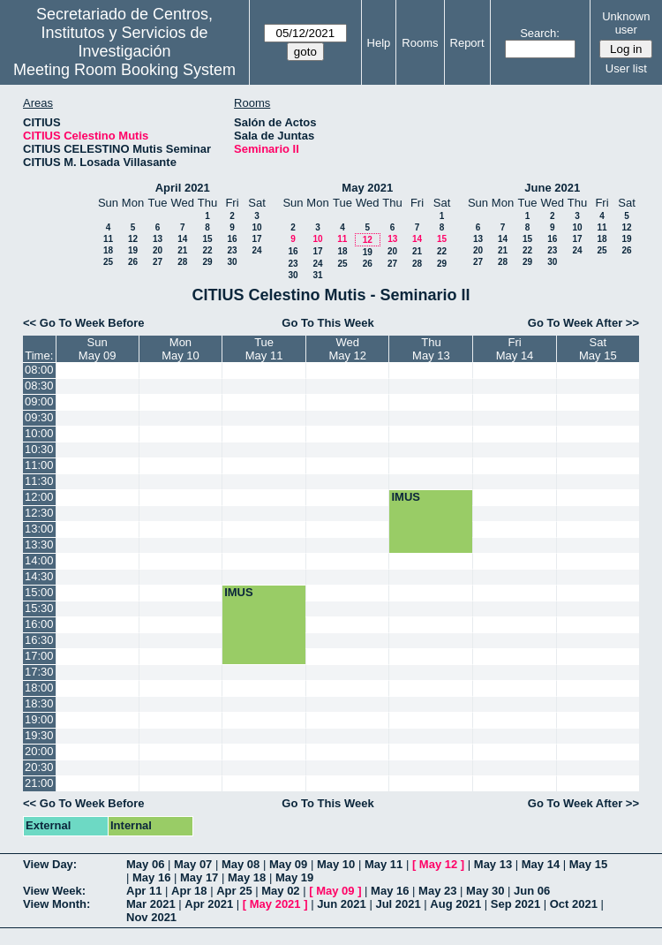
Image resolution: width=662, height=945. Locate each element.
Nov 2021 (151, 917)
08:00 (39, 369)
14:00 (39, 560)
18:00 (39, 687)
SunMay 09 (98, 349)
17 (256, 239)
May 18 (247, 877)
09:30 (39, 417)
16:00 (39, 624)
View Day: (50, 864)
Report (467, 42)
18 (108, 250)
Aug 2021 (455, 904)
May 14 (541, 864)
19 (133, 250)
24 (256, 250)
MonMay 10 (180, 349)
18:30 (39, 703)
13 (157, 239)
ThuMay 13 (431, 349)
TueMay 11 (264, 349)
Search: (540, 33)
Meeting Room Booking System (124, 70)
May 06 (145, 864)
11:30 (39, 481)
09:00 (39, 401)
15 (207, 239)
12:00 (39, 496)
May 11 (383, 864)
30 (232, 262)
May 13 (493, 864)
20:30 (39, 767)
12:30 (39, 512)
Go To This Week (327, 322)
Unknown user (626, 23)
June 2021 (552, 187)
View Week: (54, 890)
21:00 (39, 783)
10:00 (39, 433)
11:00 (39, 465)
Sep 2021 (515, 904)
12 (133, 239)
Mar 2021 (151, 904)
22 (207, 250)
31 (317, 275)
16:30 (39, 639)
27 (157, 262)
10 (256, 227)
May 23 (437, 890)
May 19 (294, 877)
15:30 (39, 608)
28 (182, 262)
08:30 (39, 385)
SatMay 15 (598, 349)
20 (157, 250)
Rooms (420, 42)
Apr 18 (189, 890)
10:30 (39, 449)
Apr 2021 (208, 904)
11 (108, 239)
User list (626, 68)
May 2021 (367, 187)
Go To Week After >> (583, 322)
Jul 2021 (397, 904)
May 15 (588, 864)
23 (232, 250)
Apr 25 (234, 890)
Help (379, 42)
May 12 (438, 864)
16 (232, 239)
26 (133, 262)
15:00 (39, 592)
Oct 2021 (574, 904)
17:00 (39, 655)
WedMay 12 (347, 349)
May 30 (485, 890)
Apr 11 (144, 890)
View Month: (56, 904)
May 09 (288, 864)
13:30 (39, 544)
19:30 (39, 735)
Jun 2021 (341, 904)
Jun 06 (532, 890)
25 (108, 262)
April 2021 (182, 187)
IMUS (405, 496)
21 (182, 250)
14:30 (39, 576)
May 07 (193, 864)
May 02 (280, 890)
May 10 (336, 864)
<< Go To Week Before (84, 322)
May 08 (241, 864)
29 (207, 262)
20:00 (39, 751)
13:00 (39, 528)
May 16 (151, 877)
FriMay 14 (515, 349)
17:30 (39, 671)
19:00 (39, 719)
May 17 (199, 877)
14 (182, 239)
